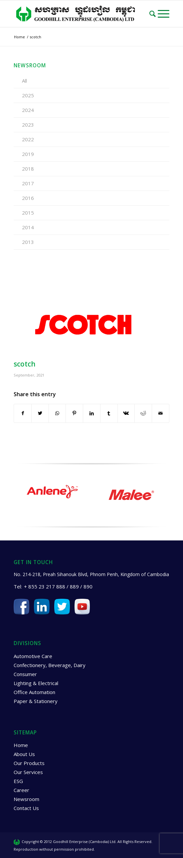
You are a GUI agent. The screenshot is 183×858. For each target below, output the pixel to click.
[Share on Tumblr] (108, 413)
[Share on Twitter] (40, 413)
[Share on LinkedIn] (91, 413)
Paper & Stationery (36, 701)
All (24, 80)
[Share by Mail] (160, 413)
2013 (28, 242)
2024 (28, 110)
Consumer (25, 674)
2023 (28, 124)
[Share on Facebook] (22, 413)
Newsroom (26, 799)
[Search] (153, 13)
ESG (18, 781)
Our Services (28, 772)
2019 (28, 154)
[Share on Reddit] (143, 413)
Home (21, 745)
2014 (28, 227)
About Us (24, 754)
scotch (25, 364)
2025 (28, 95)
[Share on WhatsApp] (57, 413)
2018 (28, 168)
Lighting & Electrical (36, 683)
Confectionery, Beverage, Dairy (50, 665)
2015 (28, 212)
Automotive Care (33, 656)
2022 (28, 139)
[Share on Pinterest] (74, 413)
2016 (28, 198)
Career (21, 790)
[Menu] (163, 13)
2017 (28, 183)
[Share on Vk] (126, 413)
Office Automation (34, 692)
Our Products (29, 763)
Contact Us (26, 808)
